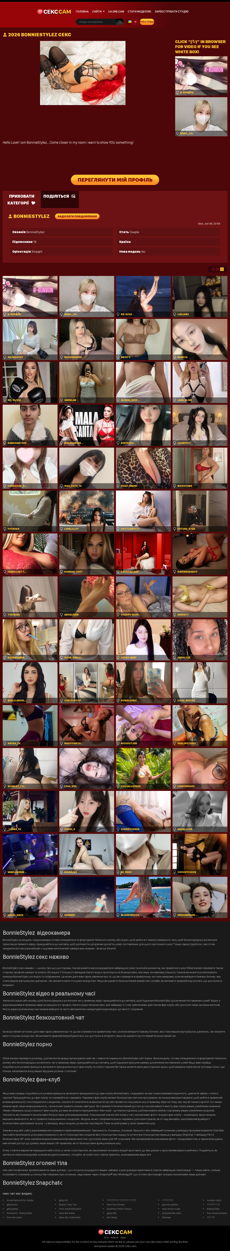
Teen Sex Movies (116, 1204)
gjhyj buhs (12, 1204)
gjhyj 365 (111, 1213)
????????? (167, 1200)
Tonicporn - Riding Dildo (19, 1213)
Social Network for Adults (20, 1200)
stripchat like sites (171, 1213)
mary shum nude (171, 1208)
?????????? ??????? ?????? (121, 1200)
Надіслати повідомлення (77, 216)
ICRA (123, 1237)
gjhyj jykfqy (12, 1208)
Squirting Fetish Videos (119, 1208)
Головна (82, 11)
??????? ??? (213, 1204)
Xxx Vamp (112, 1217)
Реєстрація (147, 21)
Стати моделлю (139, 11)
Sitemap (166, 1217)
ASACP (115, 1237)
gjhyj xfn (63, 1200)
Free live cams (14, 1217)
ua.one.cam (116, 11)
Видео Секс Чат (68, 1204)
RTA (106, 1237)
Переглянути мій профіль (115, 179)
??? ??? (211, 1217)
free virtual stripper (217, 1213)
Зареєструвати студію (172, 11)
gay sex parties (170, 1204)
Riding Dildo (213, 1208)
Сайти (97, 11)
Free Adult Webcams (70, 1208)
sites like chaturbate (69, 1217)
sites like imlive (67, 1213)
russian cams (214, 1200)
